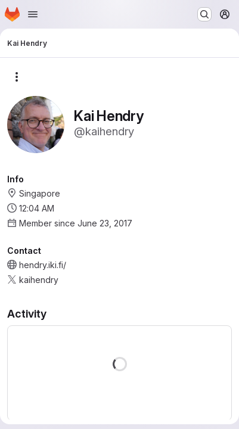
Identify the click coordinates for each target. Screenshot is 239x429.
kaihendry (38, 280)
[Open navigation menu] (32, 14)
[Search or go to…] (204, 14)
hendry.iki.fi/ (42, 265)
